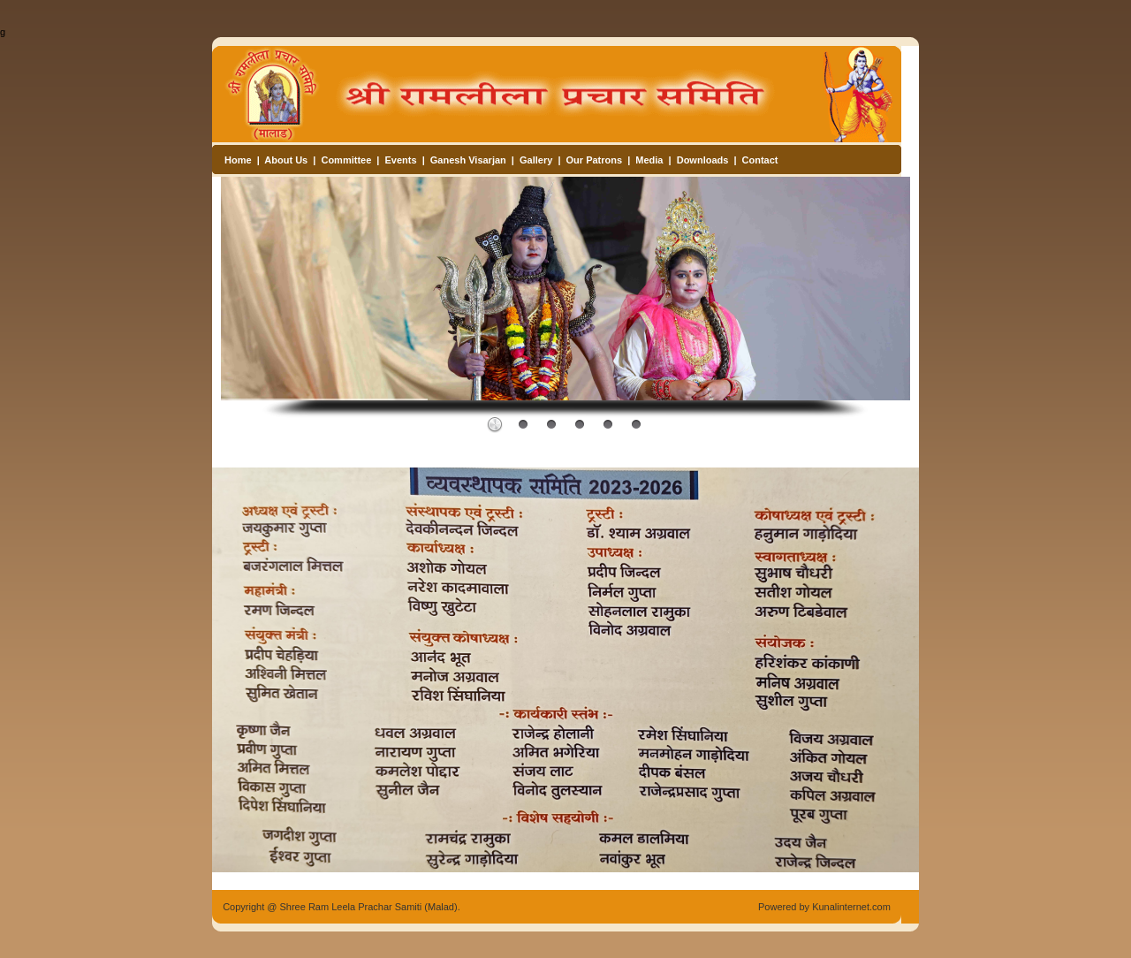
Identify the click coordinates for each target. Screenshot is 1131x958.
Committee (346, 160)
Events (401, 160)
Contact (760, 160)
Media (649, 160)
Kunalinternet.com (851, 906)
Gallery (536, 160)
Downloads (703, 160)
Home (238, 160)
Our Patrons (594, 160)
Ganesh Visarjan (468, 160)
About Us (285, 160)
